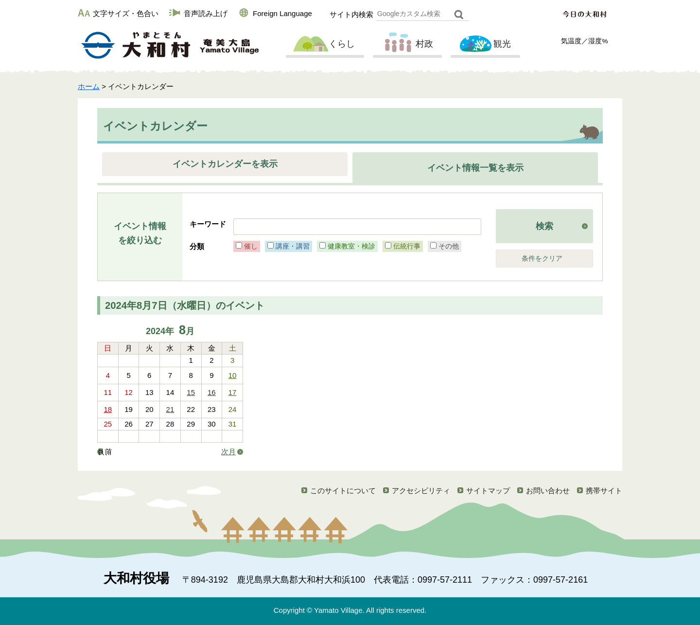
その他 (448, 246)
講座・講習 (293, 246)
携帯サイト (604, 490)
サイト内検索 (351, 14)
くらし (324, 44)
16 (212, 392)
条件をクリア (542, 258)
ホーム (89, 86)
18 (108, 409)
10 (232, 375)
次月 (228, 451)
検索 (544, 226)
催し (251, 246)
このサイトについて (343, 490)
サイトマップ (488, 490)
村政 (406, 44)
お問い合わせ (548, 490)
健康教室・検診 (351, 246)
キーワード (208, 224)
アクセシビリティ (421, 490)
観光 (484, 44)
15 (191, 392)
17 (232, 392)
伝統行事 (406, 246)
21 (170, 409)
